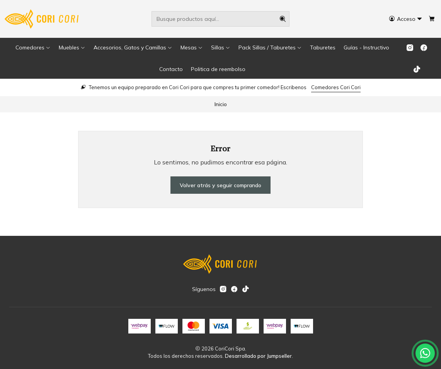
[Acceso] (405, 19)
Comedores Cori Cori (336, 87)
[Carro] (431, 19)
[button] (33, 47)
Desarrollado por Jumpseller (258, 356)
